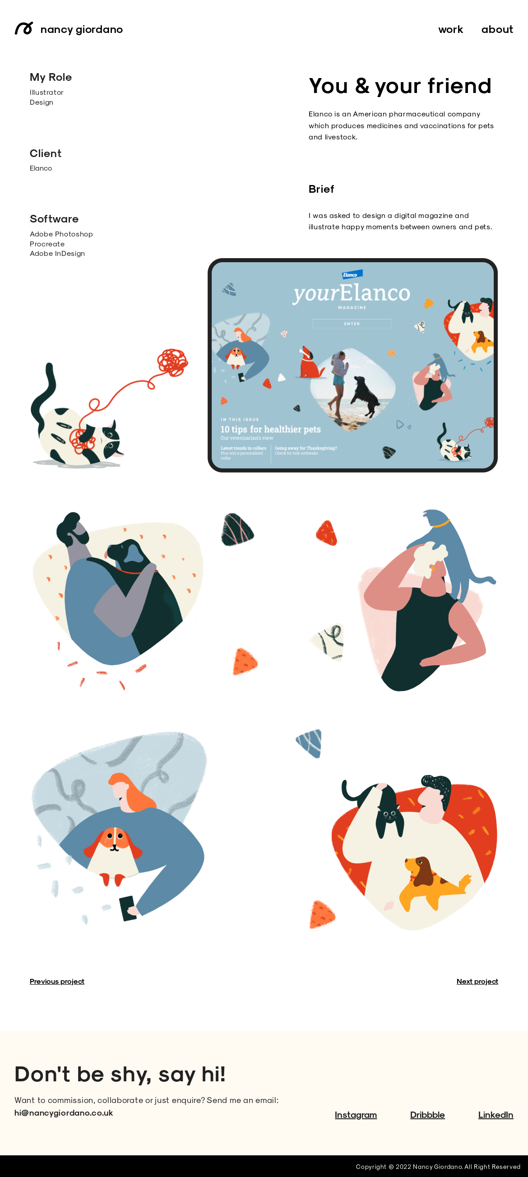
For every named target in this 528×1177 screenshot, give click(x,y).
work (451, 28)
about (498, 28)
